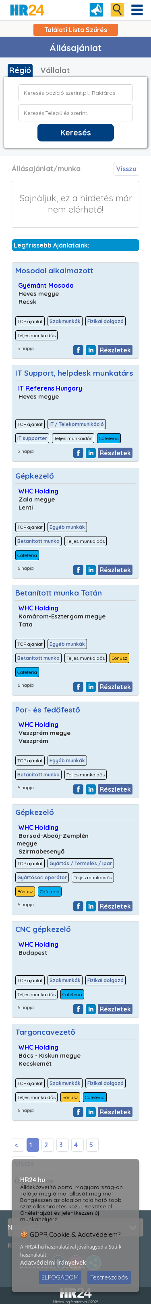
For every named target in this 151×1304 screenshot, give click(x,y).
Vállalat (55, 70)
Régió (20, 70)
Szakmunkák (65, 321)
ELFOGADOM (60, 1277)
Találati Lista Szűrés (75, 30)
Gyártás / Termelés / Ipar (81, 863)
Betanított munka (38, 541)
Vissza (126, 169)
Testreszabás (109, 1277)
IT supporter (32, 438)
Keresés (75, 132)
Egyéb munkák (67, 527)
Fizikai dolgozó (105, 321)
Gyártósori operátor (42, 877)
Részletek (115, 350)
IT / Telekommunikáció (77, 424)
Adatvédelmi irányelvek (53, 1262)
